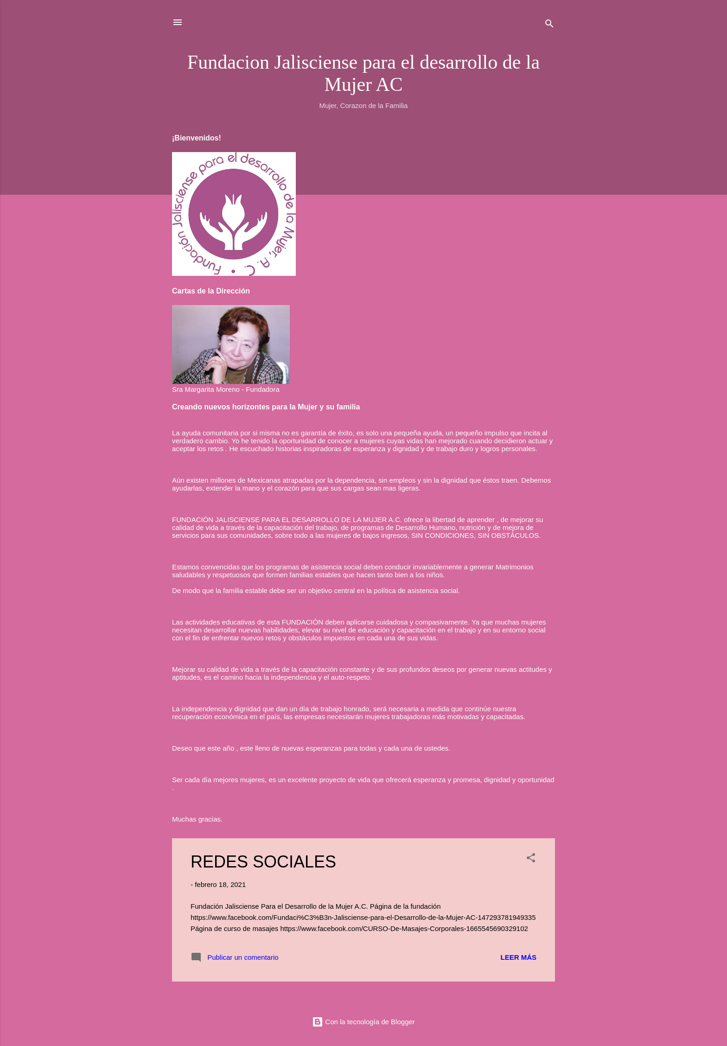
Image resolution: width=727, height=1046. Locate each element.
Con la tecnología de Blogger (363, 1022)
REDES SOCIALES (263, 861)
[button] (530, 859)
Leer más (518, 957)
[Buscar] (549, 25)
